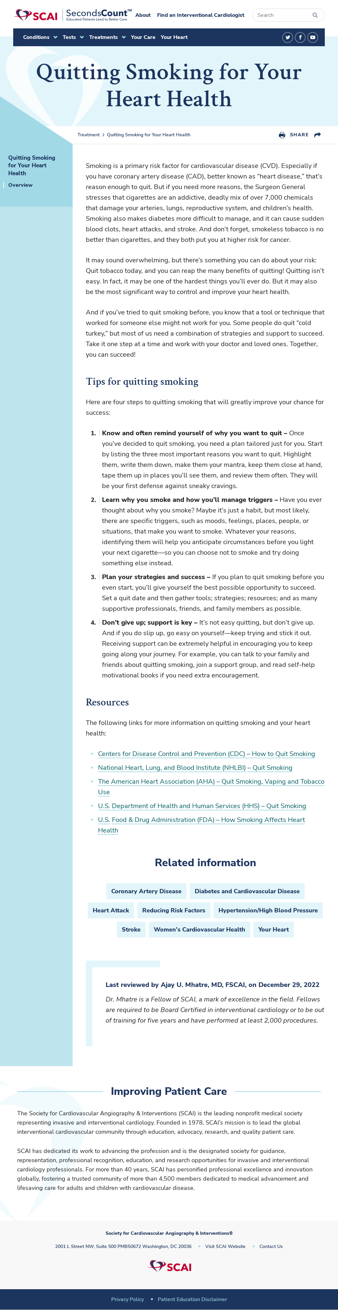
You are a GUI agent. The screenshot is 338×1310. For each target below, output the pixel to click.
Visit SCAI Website (225, 1246)
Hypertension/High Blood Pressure (268, 910)
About (143, 15)
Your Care (143, 37)
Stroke (131, 929)
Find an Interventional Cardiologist (200, 15)
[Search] (288, 15)
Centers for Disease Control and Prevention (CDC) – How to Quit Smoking (206, 753)
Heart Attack (111, 910)
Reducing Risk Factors (173, 910)
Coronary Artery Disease (146, 891)
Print (282, 135)
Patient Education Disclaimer (192, 1299)
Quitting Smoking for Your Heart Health (148, 135)
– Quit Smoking (270, 767)
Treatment (89, 135)
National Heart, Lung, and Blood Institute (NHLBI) (172, 767)
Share (299, 135)
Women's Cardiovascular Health (199, 929)
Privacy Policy (127, 1299)
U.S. (104, 819)
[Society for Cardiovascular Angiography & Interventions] (72, 15)
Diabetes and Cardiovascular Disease (247, 891)
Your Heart (174, 37)
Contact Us (271, 1246)
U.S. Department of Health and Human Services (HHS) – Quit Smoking (202, 806)
